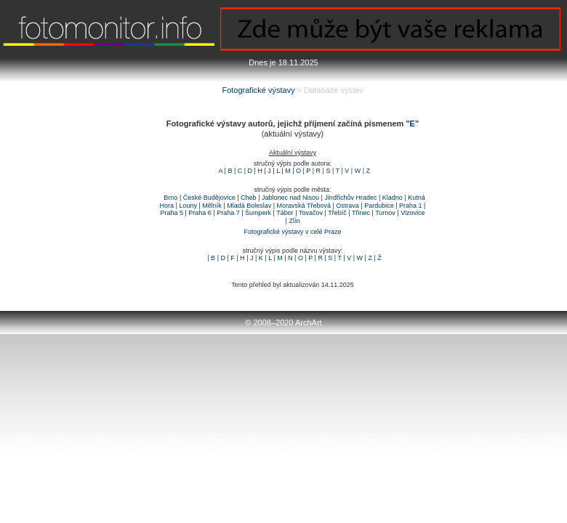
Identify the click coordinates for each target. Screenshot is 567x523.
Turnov (385, 212)
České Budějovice (209, 197)
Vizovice (413, 212)
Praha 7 (228, 212)
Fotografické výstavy (258, 90)
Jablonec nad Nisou (290, 197)
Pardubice (379, 205)
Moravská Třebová (304, 205)
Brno (170, 197)
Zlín (294, 220)
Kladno (392, 197)
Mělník (212, 205)
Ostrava (347, 205)
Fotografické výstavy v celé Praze (292, 231)
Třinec (361, 212)
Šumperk (258, 212)
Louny (188, 205)
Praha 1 (410, 205)
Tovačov (311, 212)
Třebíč (337, 212)
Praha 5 (171, 212)
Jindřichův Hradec (350, 197)
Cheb (249, 197)
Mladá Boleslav (249, 205)
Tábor (285, 212)
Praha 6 (200, 212)
